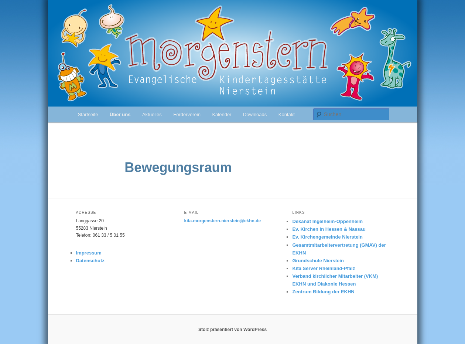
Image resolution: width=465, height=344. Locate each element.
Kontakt (286, 114)
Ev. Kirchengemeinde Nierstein (327, 237)
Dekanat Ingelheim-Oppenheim (327, 221)
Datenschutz (90, 260)
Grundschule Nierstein (317, 260)
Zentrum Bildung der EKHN (323, 291)
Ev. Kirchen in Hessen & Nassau (328, 229)
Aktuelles (152, 114)
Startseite (88, 114)
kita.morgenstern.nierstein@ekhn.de (222, 220)
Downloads (255, 114)
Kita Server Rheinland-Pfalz (323, 268)
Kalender (221, 114)
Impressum (89, 253)
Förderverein (187, 114)
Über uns (120, 114)
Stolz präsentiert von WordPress (232, 329)
